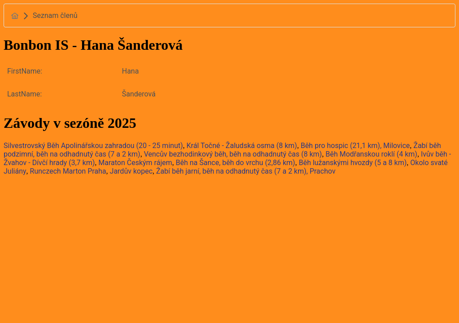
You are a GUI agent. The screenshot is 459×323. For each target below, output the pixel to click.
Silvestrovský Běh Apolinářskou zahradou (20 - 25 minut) (93, 145)
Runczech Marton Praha (68, 171)
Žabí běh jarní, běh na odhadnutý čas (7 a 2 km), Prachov (245, 171)
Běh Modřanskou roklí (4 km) (371, 154)
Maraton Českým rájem (135, 162)
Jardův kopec (131, 171)
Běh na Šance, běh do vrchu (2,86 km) (235, 162)
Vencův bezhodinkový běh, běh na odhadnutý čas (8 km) (233, 154)
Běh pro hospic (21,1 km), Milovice (355, 145)
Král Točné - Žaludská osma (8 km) (241, 145)
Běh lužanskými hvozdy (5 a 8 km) (353, 162)
